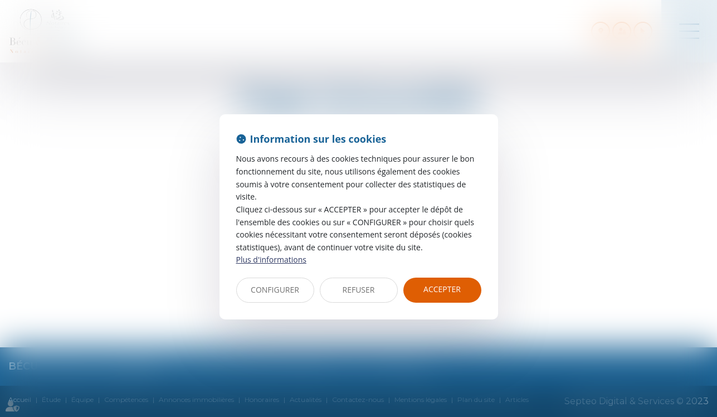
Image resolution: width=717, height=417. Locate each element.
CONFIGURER (275, 289)
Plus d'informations (271, 259)
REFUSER (359, 289)
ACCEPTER (442, 289)
